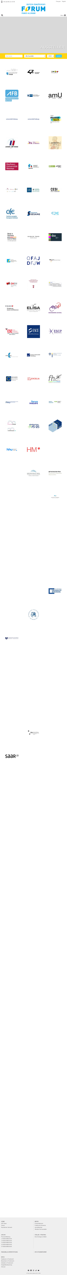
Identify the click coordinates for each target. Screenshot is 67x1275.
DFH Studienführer (40, 1252)
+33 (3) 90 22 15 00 (8, 2)
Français (58, 1)
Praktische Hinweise (40, 1225)
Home (3, 1221)
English (64, 1)
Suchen (59, 56)
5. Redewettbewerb (6, 1246)
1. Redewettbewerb (6, 1238)
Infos (3, 1257)
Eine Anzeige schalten (41, 1236)
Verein (3, 1225)
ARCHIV (3, 1234)
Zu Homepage (33, 8)
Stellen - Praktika (40, 1234)
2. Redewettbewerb (6, 1240)
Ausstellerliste (38, 1227)
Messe (36, 1221)
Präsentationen (39, 1223)
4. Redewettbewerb (6, 1244)
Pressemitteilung (5, 1236)
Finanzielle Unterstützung (9, 1252)
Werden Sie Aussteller (41, 1229)
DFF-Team (4, 1223)
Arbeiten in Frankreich (7, 1263)
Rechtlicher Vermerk (6, 1227)
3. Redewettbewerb (6, 1242)
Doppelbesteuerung (6, 1264)
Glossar (3, 1266)
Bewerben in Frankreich (7, 1261)
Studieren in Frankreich (7, 1259)
